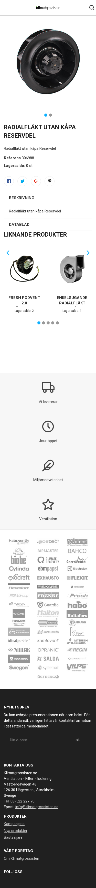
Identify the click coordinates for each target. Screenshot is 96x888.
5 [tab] (57, 322)
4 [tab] (52, 322)
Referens (12, 158)
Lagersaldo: (14, 165)
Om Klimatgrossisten (21, 858)
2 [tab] (50, 115)
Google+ (36, 181)
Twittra (22, 181)
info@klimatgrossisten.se (36, 807)
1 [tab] (45, 115)
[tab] (48, 197)
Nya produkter (15, 830)
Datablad (19, 224)
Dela (9, 181)
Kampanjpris (14, 823)
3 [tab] (48, 322)
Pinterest (50, 181)
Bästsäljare (13, 837)
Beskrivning (21, 197)
